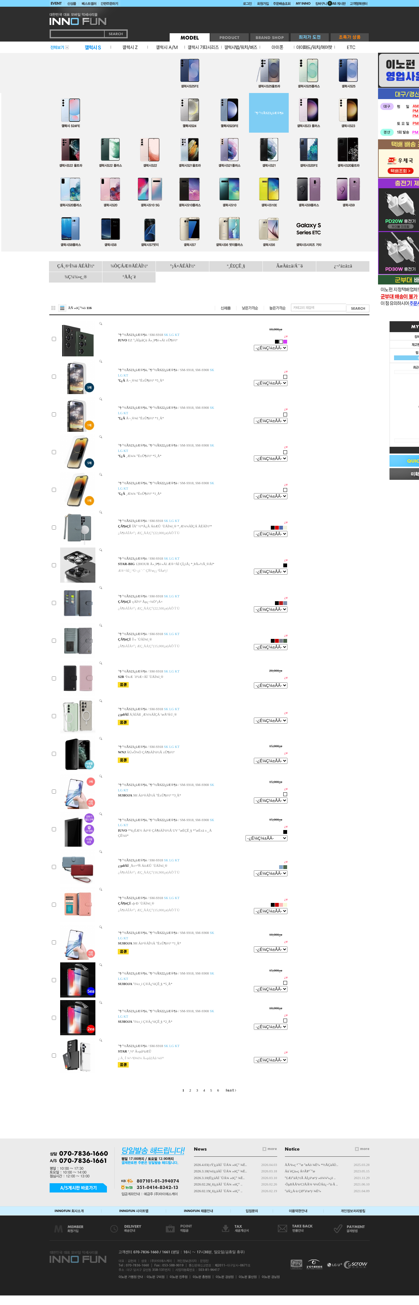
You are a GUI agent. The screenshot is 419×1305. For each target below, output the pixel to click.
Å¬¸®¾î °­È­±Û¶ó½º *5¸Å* (145, 380)
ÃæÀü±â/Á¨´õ (289, 266)
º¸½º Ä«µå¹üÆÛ (139, 1051)
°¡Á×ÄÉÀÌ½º (182, 266)
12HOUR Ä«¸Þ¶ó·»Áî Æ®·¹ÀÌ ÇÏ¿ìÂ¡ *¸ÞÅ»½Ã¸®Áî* (175, 564)
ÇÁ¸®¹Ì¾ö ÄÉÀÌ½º (75, 266)
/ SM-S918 (148, 335)
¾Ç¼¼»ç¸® (76, 277)
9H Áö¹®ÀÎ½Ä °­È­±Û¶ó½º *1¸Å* (157, 943)
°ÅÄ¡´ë (129, 277)
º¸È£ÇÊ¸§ (236, 266)
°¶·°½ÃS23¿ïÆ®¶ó (268, 113)
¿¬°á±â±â (343, 266)
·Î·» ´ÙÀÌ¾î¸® (142, 639)
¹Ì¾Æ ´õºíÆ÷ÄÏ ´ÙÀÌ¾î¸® (144, 677)
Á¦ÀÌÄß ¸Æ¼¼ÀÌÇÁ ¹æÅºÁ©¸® (153, 714)
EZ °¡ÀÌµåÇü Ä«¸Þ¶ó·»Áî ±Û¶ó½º (153, 340)
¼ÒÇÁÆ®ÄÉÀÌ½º (129, 266)
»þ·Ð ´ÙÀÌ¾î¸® (143, 903)
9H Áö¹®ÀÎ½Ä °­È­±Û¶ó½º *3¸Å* (157, 795)
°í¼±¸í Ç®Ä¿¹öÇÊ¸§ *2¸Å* (153, 1021)
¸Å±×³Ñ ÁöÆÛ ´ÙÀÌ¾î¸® (148, 865)
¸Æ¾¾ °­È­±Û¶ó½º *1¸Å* (144, 493)
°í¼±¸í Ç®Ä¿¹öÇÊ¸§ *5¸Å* (153, 984)
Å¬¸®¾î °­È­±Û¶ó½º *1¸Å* (145, 418)
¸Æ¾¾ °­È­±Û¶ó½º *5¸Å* (144, 456)
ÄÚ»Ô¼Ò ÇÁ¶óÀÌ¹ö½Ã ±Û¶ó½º (151, 752)
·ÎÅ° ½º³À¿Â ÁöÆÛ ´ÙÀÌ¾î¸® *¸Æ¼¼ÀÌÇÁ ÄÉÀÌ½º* (172, 526)
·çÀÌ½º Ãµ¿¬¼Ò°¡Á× (147, 601)
